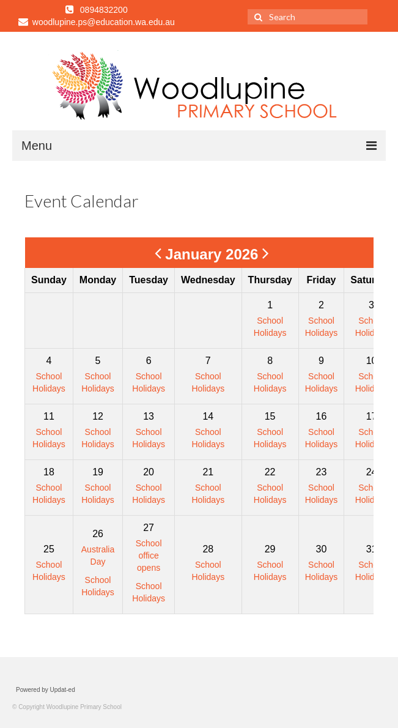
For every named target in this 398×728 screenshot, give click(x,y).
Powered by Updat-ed (45, 689)
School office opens (149, 555)
